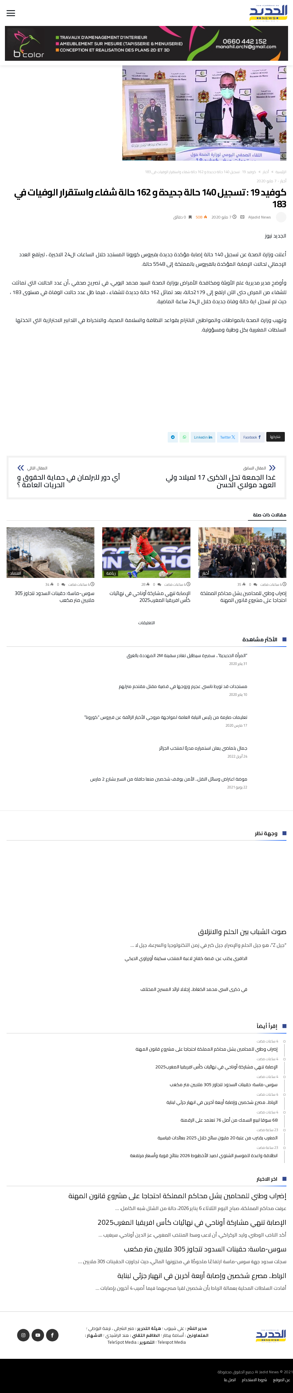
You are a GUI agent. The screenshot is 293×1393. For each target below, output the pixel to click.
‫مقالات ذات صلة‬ (269, 516)
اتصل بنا (230, 1379)
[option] (242, 565)
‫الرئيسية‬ (281, 172)
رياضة (111, 573)
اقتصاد (15, 573)
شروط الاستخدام (254, 1379)
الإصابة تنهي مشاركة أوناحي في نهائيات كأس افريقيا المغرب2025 (150, 596)
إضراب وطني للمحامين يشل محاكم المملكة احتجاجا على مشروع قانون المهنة (243, 596)
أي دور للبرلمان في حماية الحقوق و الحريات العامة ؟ (79, 477)
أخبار (266, 172)
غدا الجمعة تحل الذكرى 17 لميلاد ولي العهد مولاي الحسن (213, 477)
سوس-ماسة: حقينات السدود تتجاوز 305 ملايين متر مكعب (54, 596)
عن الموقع (281, 1379)
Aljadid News (259, 217)
